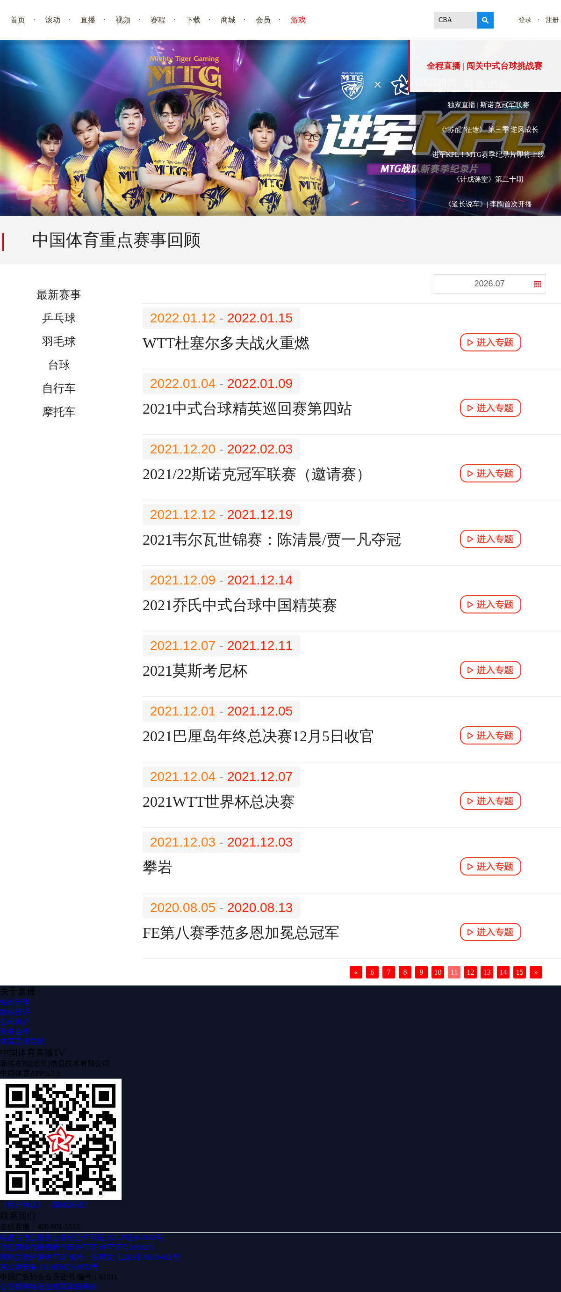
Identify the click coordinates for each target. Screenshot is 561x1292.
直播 (87, 20)
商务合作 (15, 1032)
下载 (193, 20)
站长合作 (15, 1002)
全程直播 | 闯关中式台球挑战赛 (484, 66)
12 (471, 972)
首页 (17, 20)
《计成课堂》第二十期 (488, 179)
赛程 (158, 20)
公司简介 (15, 1022)
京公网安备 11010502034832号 (49, 1267)
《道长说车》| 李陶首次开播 (488, 204)
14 (503, 972)
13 (487, 972)
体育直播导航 (22, 1041)
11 (454, 972)
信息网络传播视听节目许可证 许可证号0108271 (77, 1247)
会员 (263, 20)
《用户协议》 (22, 1205)
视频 (122, 20)
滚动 (52, 20)
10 (438, 972)
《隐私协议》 (69, 1205)
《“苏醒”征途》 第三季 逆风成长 (488, 129)
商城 (228, 20)
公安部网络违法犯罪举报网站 (48, 1287)
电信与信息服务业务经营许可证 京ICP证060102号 (81, 1237)
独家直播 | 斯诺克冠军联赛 (488, 105)
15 (520, 972)
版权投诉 (15, 1012)
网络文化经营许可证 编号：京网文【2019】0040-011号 (90, 1257)
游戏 (298, 20)
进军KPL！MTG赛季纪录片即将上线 (488, 154)
